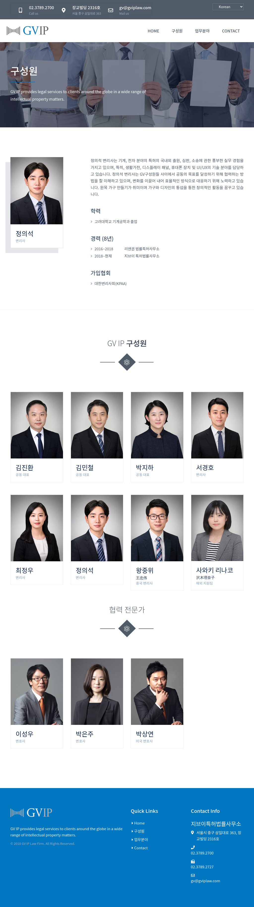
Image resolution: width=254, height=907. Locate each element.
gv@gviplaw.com (205, 880)
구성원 (177, 30)
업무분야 (202, 30)
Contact (139, 847)
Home (153, 30)
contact (231, 30)
